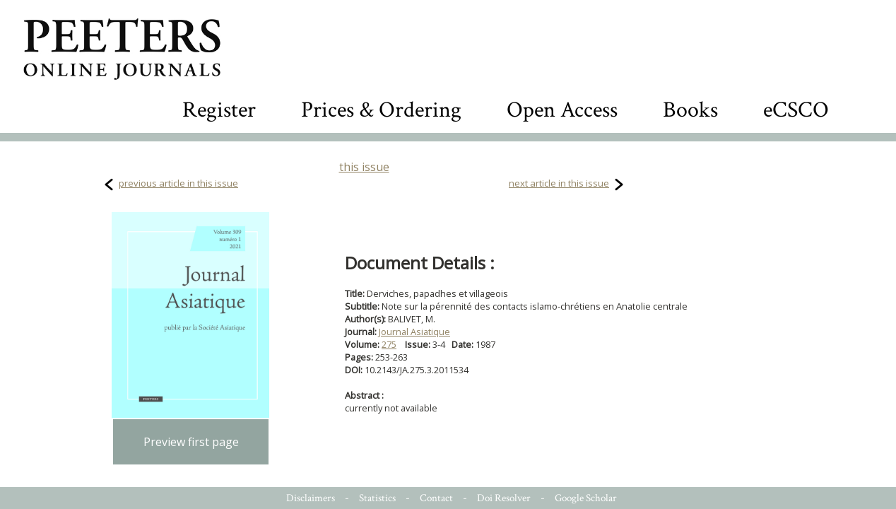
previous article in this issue (178, 183)
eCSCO (796, 109)
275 (389, 344)
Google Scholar (586, 498)
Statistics (377, 498)
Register (219, 109)
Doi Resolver (504, 498)
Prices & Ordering (381, 109)
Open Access (562, 109)
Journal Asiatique (414, 331)
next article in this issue (559, 183)
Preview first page (191, 442)
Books (690, 109)
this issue (364, 167)
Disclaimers (310, 498)
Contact (436, 498)
